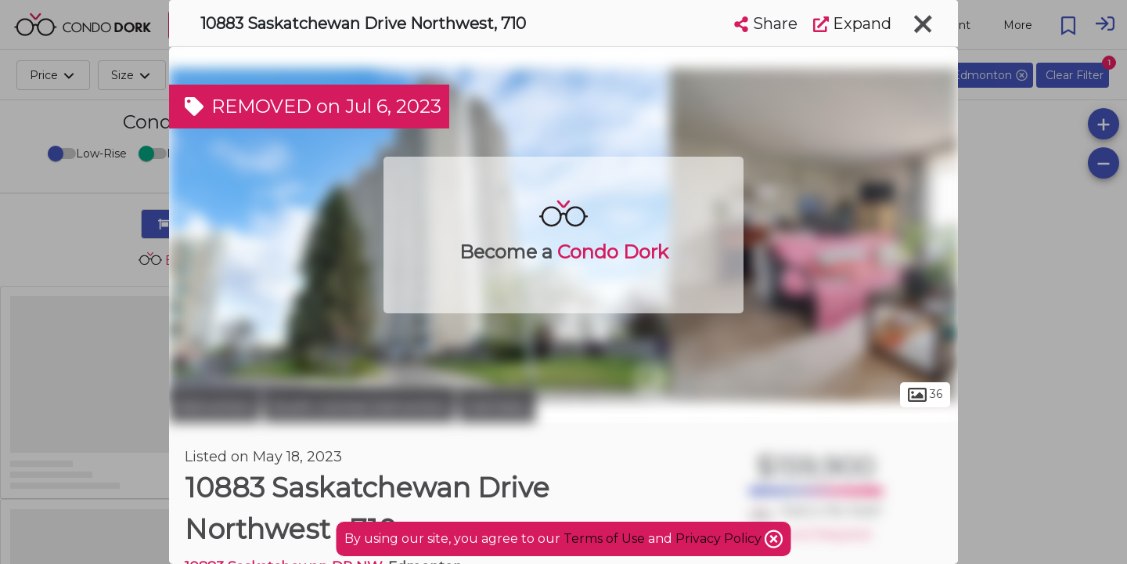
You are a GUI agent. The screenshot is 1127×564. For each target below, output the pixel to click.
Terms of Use (604, 538)
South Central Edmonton (359, 405)
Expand (852, 23)
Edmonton (214, 405)
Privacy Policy (720, 538)
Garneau (496, 405)
